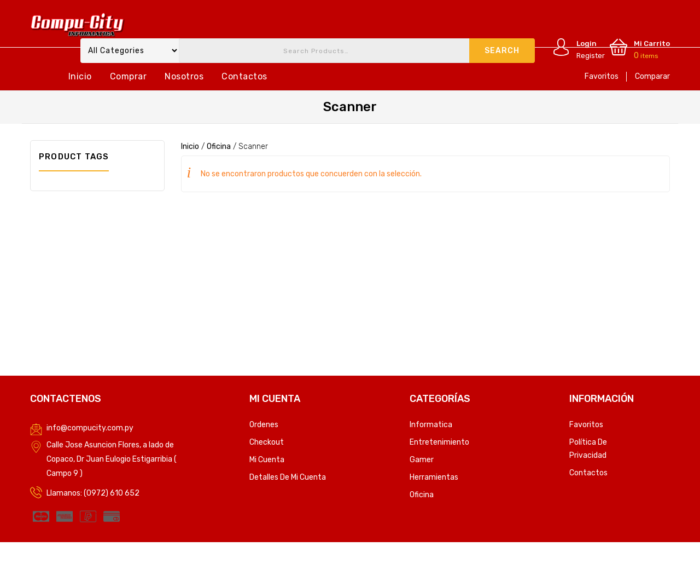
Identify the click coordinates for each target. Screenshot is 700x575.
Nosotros (184, 76)
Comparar (652, 76)
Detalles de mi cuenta (287, 477)
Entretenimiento (439, 442)
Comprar (128, 76)
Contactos (244, 76)
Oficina (219, 146)
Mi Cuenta (266, 459)
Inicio (80, 76)
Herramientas (434, 477)
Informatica (431, 424)
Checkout (266, 442)
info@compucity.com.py (89, 428)
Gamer (422, 459)
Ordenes (263, 424)
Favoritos (602, 76)
